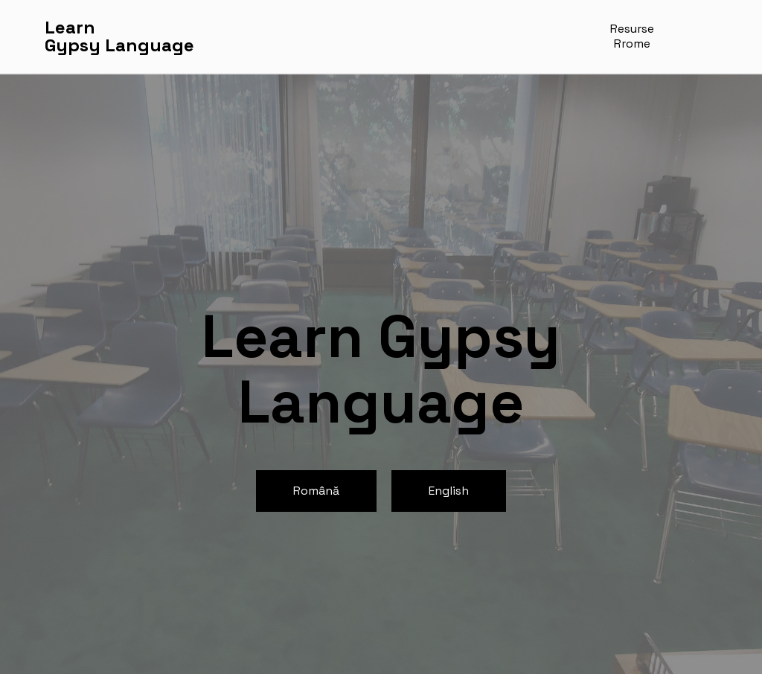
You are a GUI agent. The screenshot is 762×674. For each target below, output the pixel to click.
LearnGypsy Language (119, 36)
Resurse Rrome (632, 36)
